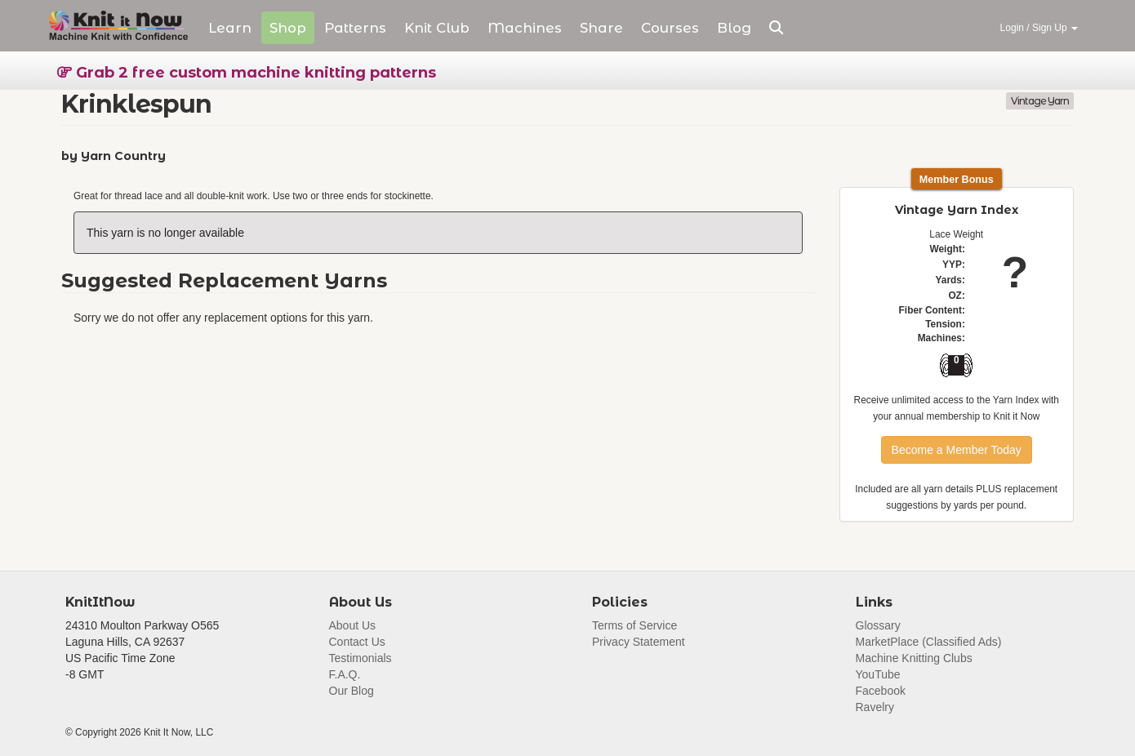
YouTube (878, 674)
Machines (524, 28)
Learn (229, 28)
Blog (734, 28)
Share (601, 28)
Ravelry (875, 707)
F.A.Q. (345, 674)
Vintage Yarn (1040, 101)
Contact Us (357, 641)
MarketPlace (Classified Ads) (929, 641)
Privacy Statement (638, 641)
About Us (352, 625)
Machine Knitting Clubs (914, 658)
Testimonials (360, 658)
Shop (287, 28)
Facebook (881, 690)
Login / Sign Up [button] (1039, 27)
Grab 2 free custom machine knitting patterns (246, 73)
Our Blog (351, 690)
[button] (776, 27)
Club (437, 28)
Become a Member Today (957, 449)
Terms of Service (634, 625)
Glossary (878, 625)
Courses (670, 28)
